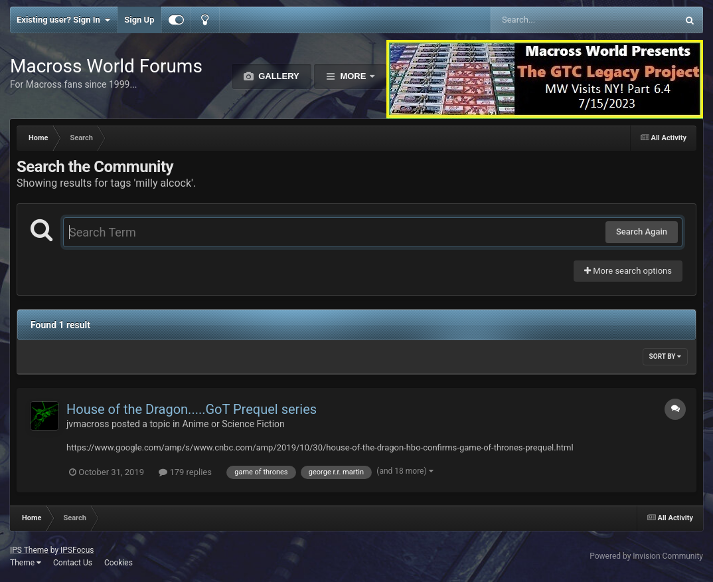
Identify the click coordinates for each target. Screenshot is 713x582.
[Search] (550, 20)
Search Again (641, 232)
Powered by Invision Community (646, 556)
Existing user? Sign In (63, 20)
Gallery (277, 76)
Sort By (665, 356)
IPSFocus (77, 550)
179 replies (185, 472)
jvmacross (87, 424)
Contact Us (72, 562)
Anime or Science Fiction (234, 424)
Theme (25, 562)
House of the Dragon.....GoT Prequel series (191, 409)
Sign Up (139, 20)
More (353, 76)
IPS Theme (29, 550)
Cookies (118, 562)
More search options (628, 271)
